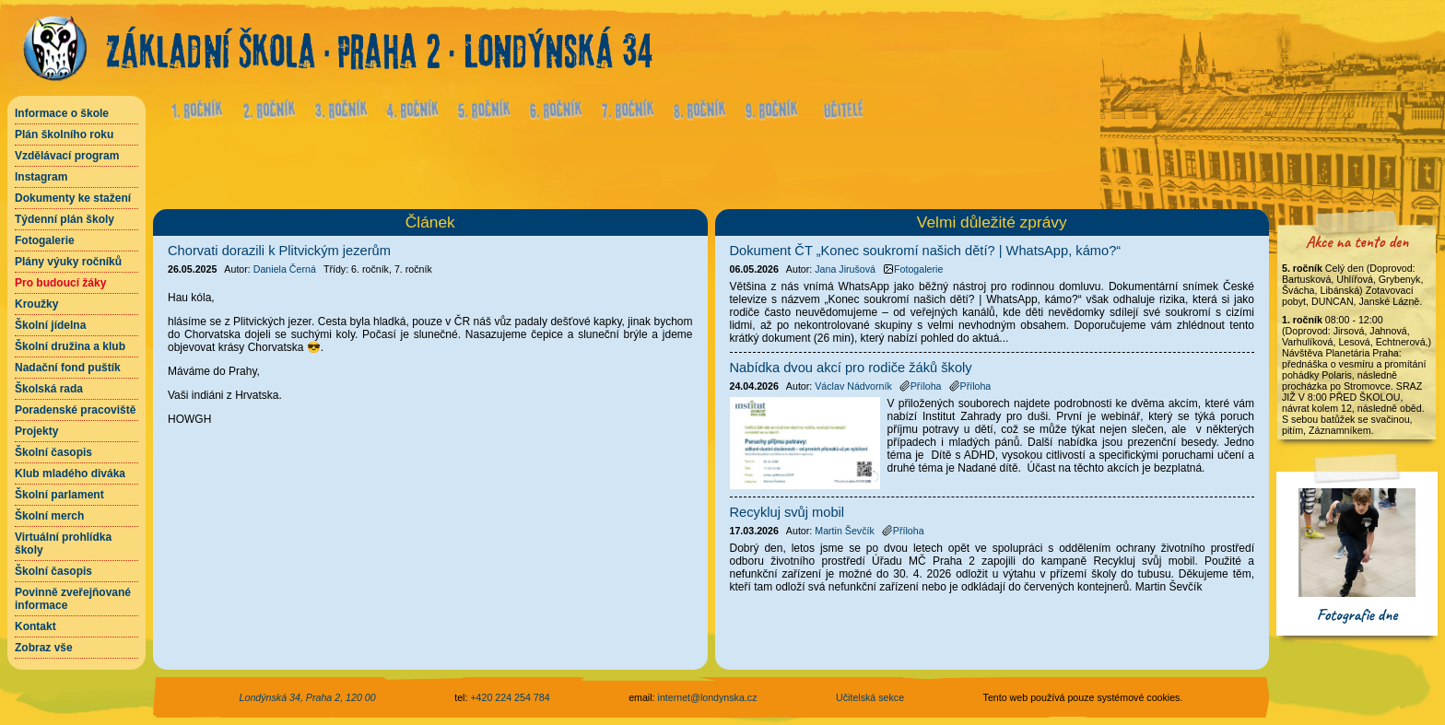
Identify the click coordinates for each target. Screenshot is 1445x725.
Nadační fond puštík (68, 367)
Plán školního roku (64, 134)
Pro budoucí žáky (60, 282)
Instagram (41, 176)
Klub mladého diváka (70, 473)
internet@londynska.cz (708, 697)
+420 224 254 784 (509, 697)
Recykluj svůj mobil (787, 512)
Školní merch (49, 515)
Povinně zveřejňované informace (73, 599)
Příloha (920, 386)
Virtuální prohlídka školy (63, 543)
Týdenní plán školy (64, 219)
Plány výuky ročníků (68, 261)
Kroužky (36, 304)
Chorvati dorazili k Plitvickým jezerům (279, 250)
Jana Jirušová (845, 269)
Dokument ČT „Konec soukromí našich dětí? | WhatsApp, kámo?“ (926, 250)
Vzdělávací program (67, 155)
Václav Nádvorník (853, 386)
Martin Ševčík (845, 530)
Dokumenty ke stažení (73, 198)
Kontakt (35, 626)
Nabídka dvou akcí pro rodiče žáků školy (851, 367)
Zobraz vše (44, 647)
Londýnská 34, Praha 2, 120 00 (308, 697)
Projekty (36, 431)
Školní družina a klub (70, 346)
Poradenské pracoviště (75, 409)
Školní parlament (59, 494)
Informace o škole (62, 113)
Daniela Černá (284, 269)
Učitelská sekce (870, 697)
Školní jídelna (50, 325)
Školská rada (49, 388)
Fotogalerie (45, 240)
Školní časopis (53, 452)
